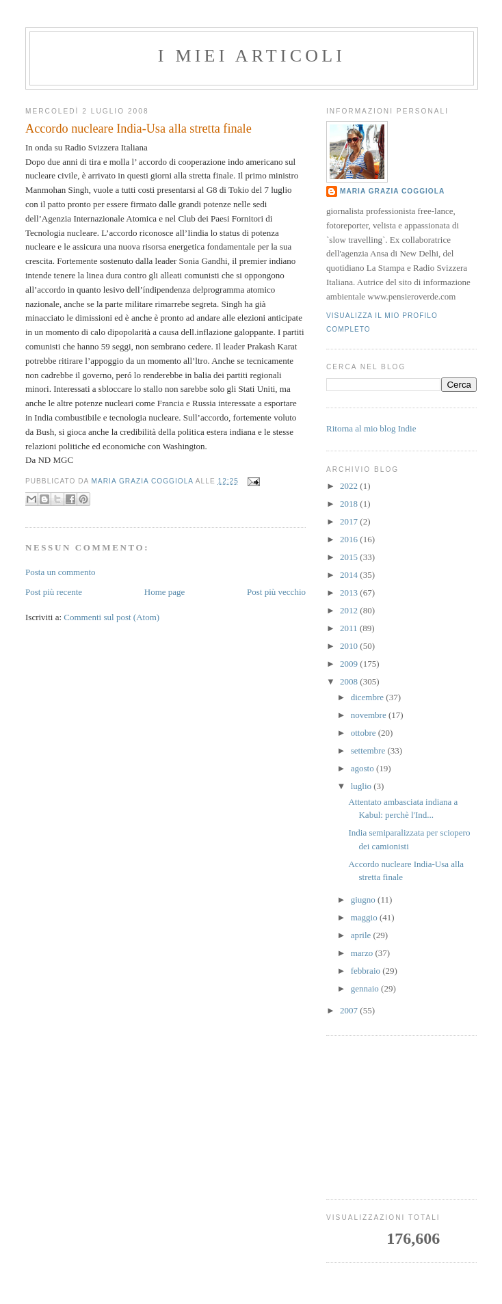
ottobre (364, 733)
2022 (350, 486)
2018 (350, 503)
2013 (350, 592)
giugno (364, 899)
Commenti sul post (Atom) (111, 617)
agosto (363, 768)
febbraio (367, 971)
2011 (350, 628)
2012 (350, 610)
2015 (350, 557)
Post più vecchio (276, 592)
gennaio (366, 988)
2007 (350, 1010)
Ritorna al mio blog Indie (371, 428)
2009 (350, 663)
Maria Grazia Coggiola (392, 191)
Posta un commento (60, 572)
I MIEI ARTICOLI (251, 56)
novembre (369, 715)
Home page (164, 592)
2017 (350, 521)
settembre (369, 750)
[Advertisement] (401, 1117)
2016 (350, 539)
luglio (362, 786)
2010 (350, 646)
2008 (350, 681)
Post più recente (53, 592)
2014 (350, 575)
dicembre (368, 697)
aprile (362, 935)
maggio (365, 917)
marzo (363, 953)
